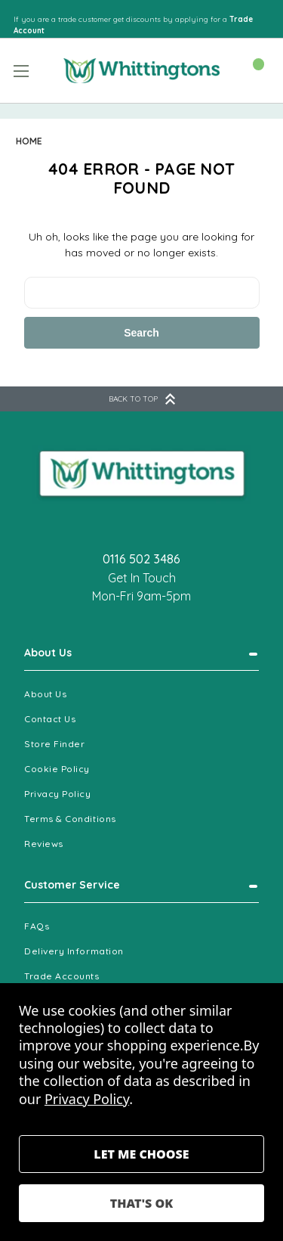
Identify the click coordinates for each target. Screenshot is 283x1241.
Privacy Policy (57, 793)
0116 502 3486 (141, 558)
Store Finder (54, 743)
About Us (48, 652)
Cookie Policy (57, 768)
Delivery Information (74, 951)
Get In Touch (142, 577)
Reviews (43, 843)
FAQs (36, 926)
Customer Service (72, 885)
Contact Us (49, 718)
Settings (141, 1154)
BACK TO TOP (142, 399)
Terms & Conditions (70, 818)
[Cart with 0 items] (251, 69)
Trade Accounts (62, 976)
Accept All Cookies (141, 1203)
